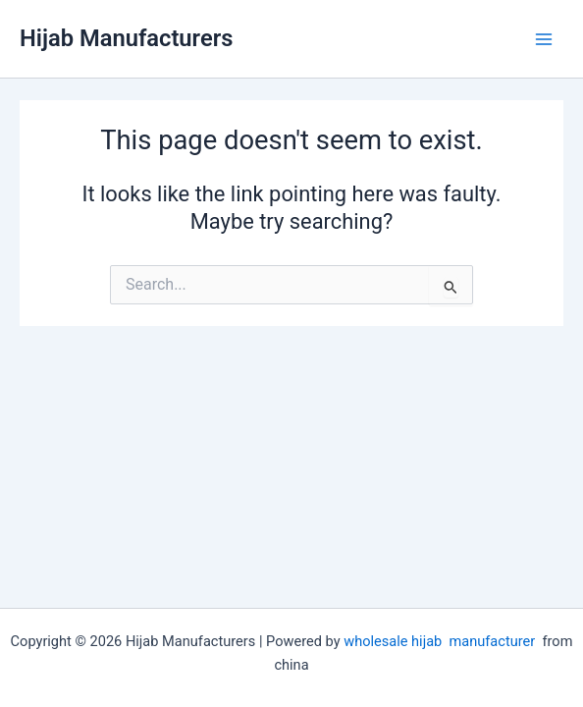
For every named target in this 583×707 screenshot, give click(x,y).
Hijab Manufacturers (126, 38)
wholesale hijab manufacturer (439, 641)
